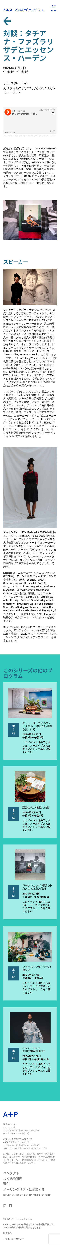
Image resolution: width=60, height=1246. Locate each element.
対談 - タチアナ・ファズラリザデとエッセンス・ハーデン (35, 136)
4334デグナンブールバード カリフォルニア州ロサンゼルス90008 (21, 1143)
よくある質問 (12, 1178)
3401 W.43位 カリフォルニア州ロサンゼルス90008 (21, 1129)
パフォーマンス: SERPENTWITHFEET (33, 1049)
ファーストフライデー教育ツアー (36, 968)
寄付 (6, 1183)
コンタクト (11, 1173)
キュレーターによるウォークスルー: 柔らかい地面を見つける (37, 726)
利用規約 (7, 1233)
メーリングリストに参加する (24, 1189)
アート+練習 (7, 136)
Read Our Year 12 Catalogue (27, 1195)
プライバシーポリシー (13, 1238)
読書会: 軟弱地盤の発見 (35, 807)
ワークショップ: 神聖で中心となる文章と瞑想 (37, 886)
